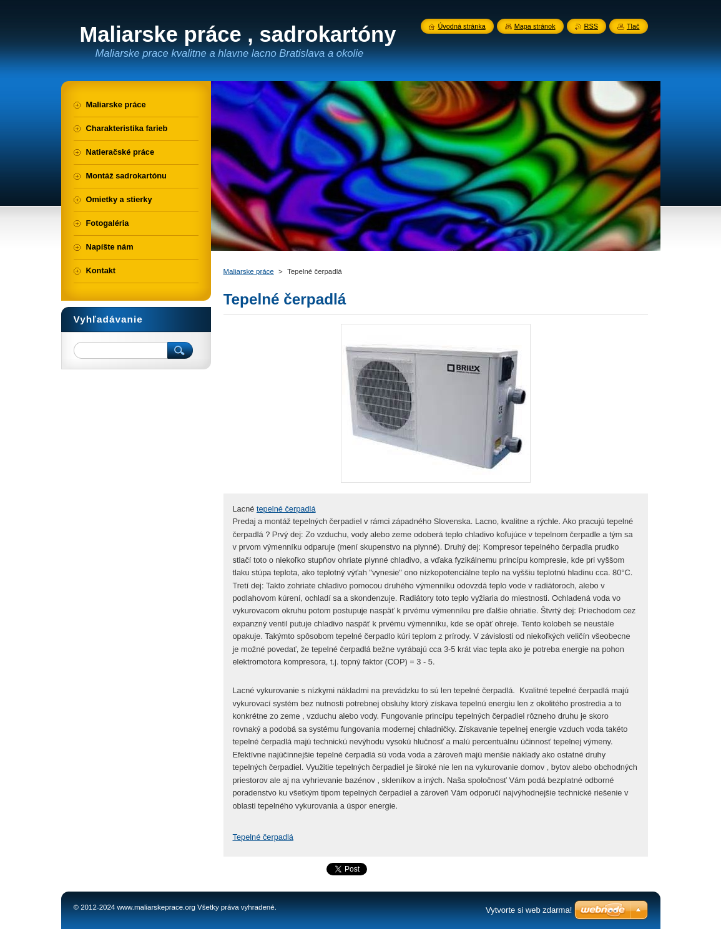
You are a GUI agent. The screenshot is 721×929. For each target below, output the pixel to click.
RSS (591, 26)
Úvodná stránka (462, 26)
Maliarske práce (248, 271)
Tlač (633, 26)
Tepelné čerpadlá (263, 837)
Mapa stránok (535, 26)
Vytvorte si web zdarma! (529, 910)
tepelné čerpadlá (286, 508)
